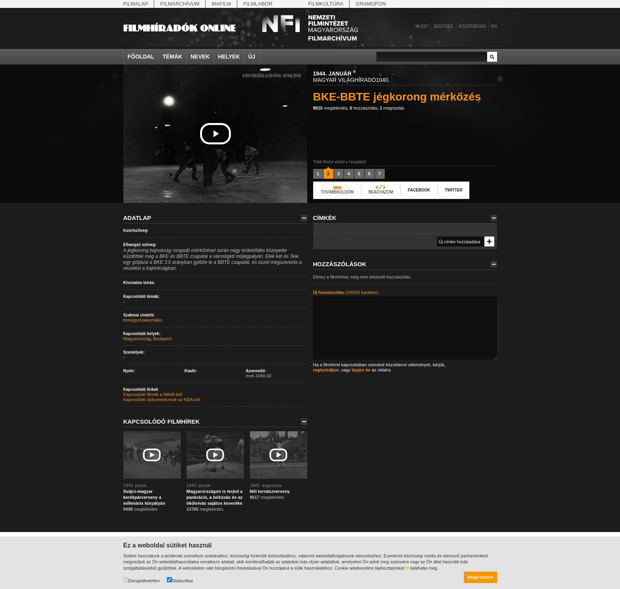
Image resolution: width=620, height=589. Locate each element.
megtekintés (330, 108)
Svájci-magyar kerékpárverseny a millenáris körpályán (144, 497)
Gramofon (370, 4)
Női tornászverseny (270, 491)
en (494, 26)
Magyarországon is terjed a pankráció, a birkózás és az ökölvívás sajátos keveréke (215, 497)
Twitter (453, 190)
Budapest (162, 338)
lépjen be (361, 369)
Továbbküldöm (337, 192)
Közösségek (472, 26)
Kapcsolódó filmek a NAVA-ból (152, 394)
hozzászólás (363, 108)
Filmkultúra (325, 4)
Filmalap (135, 4)
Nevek (200, 56)
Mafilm (221, 4)
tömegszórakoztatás (142, 320)
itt (407, 568)
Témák (172, 56)
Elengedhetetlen (141, 580)
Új (251, 56)
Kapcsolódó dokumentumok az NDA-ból (161, 399)
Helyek (229, 56)
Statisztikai (180, 580)
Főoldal (141, 56)
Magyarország (137, 338)
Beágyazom (381, 192)
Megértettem (480, 577)
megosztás (392, 108)
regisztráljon (326, 369)
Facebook (419, 190)
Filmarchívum (179, 4)
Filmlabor (257, 4)
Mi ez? (422, 26)
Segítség (443, 26)
